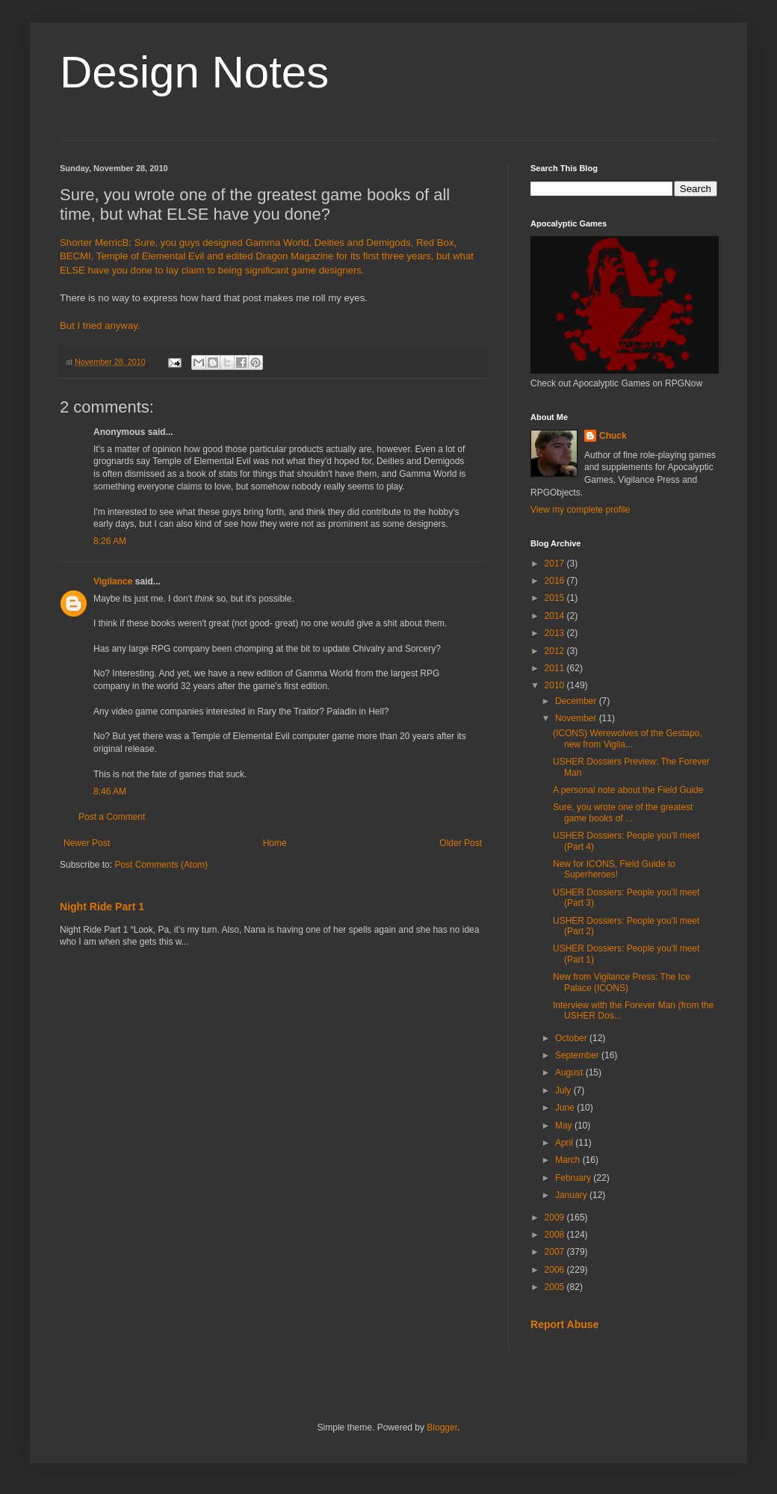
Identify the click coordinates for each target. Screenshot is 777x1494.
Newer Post (87, 843)
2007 (556, 1252)
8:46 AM (109, 791)
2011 (556, 668)
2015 (556, 598)
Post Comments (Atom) (161, 864)
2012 (556, 651)
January (572, 1195)
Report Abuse (564, 1324)
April (565, 1143)
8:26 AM (109, 541)
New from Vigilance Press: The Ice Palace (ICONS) (621, 982)
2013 (556, 633)
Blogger (442, 1427)
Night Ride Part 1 (102, 907)
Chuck (613, 435)
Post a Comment (111, 817)
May (565, 1125)
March (569, 1160)
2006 (556, 1270)
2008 (556, 1234)
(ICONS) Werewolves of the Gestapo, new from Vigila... (627, 738)
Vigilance (112, 581)
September (578, 1055)
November (577, 718)
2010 (556, 685)
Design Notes (194, 72)
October (572, 1038)
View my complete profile (580, 509)
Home (275, 843)
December (577, 701)
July (564, 1090)
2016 (556, 580)
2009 (556, 1217)
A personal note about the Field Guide (628, 790)
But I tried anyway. (100, 325)
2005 (556, 1287)
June (566, 1107)
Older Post (460, 843)
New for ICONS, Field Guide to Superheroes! (614, 869)
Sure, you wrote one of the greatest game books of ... (623, 812)
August (570, 1072)
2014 (556, 616)
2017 (556, 563)
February (574, 1178)
